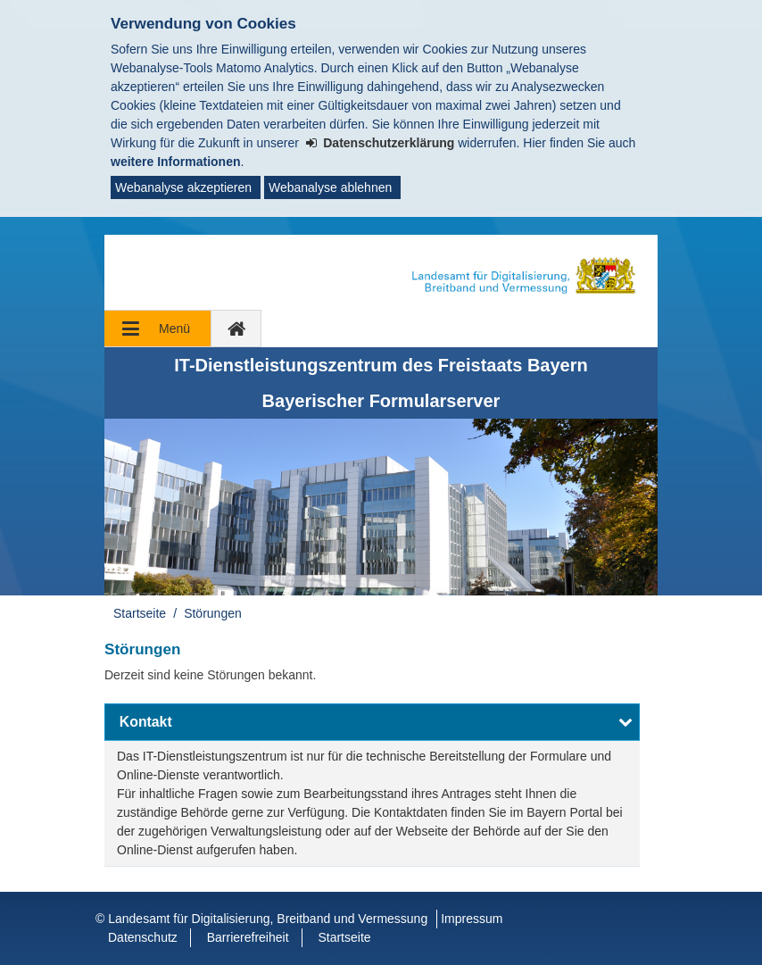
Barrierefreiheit (248, 937)
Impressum (471, 918)
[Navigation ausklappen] (157, 328)
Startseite (139, 613)
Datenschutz (143, 937)
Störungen (213, 613)
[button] (372, 722)
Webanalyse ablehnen (330, 187)
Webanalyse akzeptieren (183, 187)
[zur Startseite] (236, 328)
